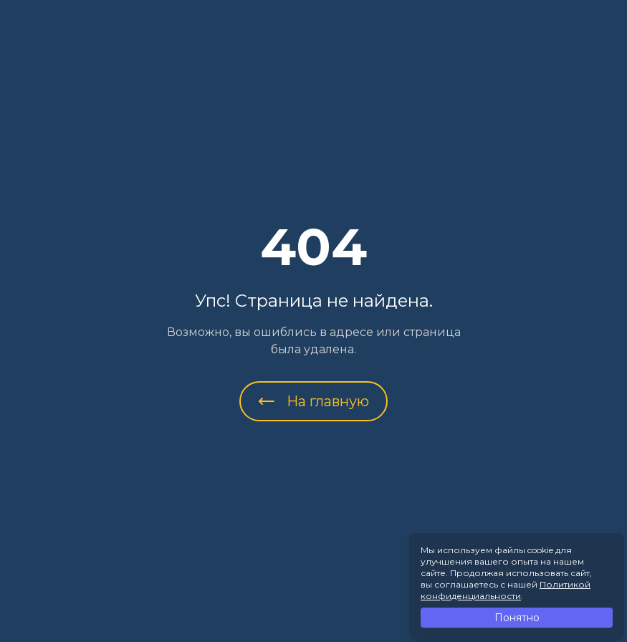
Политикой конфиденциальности (505, 590)
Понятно (517, 617)
